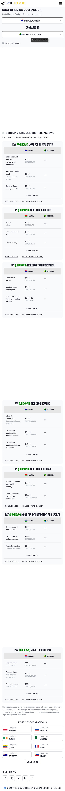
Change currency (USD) (32, 201)
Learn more (35, 712)
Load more (32, 762)
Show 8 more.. (32, 251)
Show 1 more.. (32, 195)
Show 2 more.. (32, 555)
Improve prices (11, 201)
